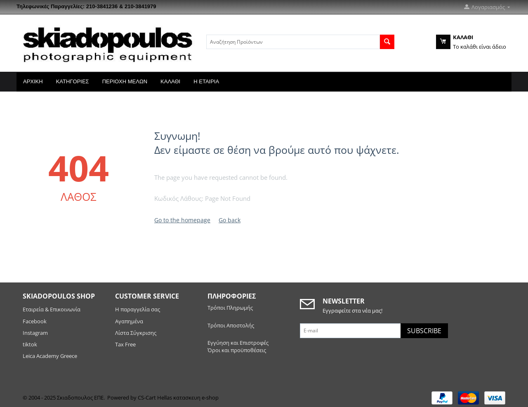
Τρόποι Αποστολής (230, 325)
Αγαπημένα (129, 321)
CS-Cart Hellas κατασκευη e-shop (178, 397)
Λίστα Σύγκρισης (135, 332)
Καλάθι (170, 81)
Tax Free (125, 344)
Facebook (35, 321)
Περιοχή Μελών (124, 81)
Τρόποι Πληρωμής (230, 307)
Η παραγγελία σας (137, 309)
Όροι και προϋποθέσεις (236, 350)
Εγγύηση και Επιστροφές (238, 342)
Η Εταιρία (206, 81)
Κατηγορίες (72, 81)
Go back (229, 220)
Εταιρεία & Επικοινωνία (51, 309)
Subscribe (424, 330)
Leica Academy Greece (50, 356)
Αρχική (33, 81)
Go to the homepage (182, 220)
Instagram (35, 332)
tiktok (30, 344)
